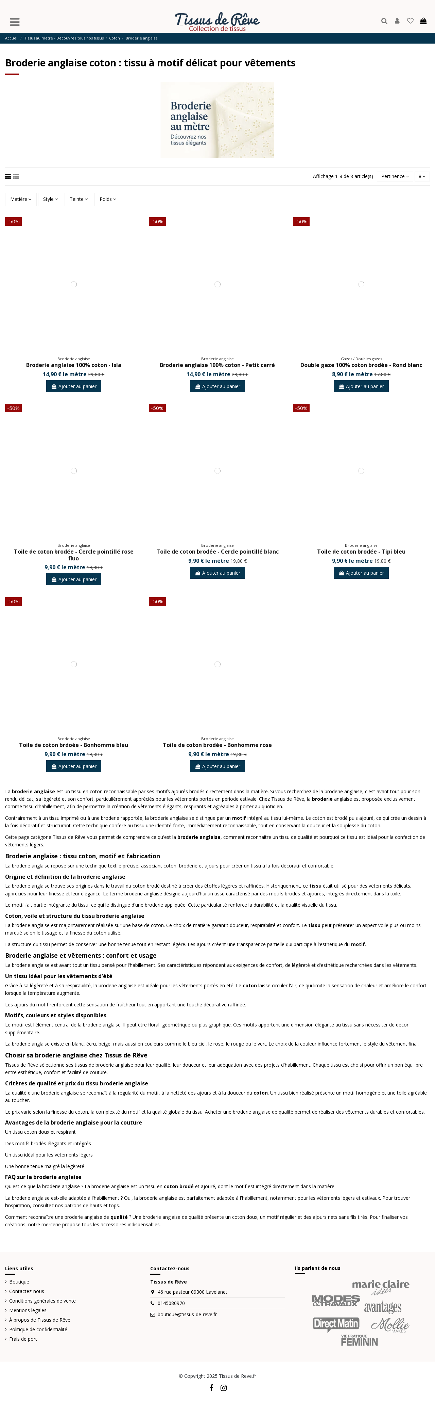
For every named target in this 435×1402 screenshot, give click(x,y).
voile (383, 925)
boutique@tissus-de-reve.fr (187, 1314)
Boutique (19, 1281)
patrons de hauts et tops (92, 1205)
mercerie (51, 1225)
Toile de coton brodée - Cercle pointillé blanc (217, 552)
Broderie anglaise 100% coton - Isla (73, 365)
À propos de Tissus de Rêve (39, 1320)
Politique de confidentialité (38, 1329)
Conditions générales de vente (42, 1300)
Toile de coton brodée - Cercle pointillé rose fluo (74, 555)
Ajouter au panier (74, 386)
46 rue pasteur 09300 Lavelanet (192, 1292)
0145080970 (171, 1303)
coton (373, 826)
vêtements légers (74, 1155)
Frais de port (23, 1339)
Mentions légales (28, 1310)
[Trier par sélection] (395, 176)
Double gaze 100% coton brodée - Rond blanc (361, 365)
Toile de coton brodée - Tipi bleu (361, 552)
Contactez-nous (26, 1291)
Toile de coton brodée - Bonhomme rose (217, 745)
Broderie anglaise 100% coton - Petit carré (217, 365)
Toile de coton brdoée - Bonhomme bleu (73, 745)
